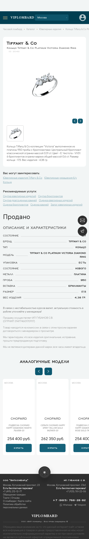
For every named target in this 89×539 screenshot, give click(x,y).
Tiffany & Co (22, 42)
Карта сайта (24, 501)
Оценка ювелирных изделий (56, 200)
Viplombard (22, 18)
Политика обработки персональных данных (15, 506)
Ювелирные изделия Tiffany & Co (22, 178)
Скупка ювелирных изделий (19, 196)
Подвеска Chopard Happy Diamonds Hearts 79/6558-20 (18, 428)
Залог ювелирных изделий (66, 204)
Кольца (7, 182)
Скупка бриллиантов (50, 196)
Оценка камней (39, 204)
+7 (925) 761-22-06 (76, 491)
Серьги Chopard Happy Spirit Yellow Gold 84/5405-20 (53, 428)
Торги (6, 498)
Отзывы (15, 498)
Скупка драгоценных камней (20, 200)
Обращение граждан (14, 495)
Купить (18, 447)
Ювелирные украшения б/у (60, 178)
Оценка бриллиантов (15, 204)
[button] (74, 121)
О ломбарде (9, 501)
